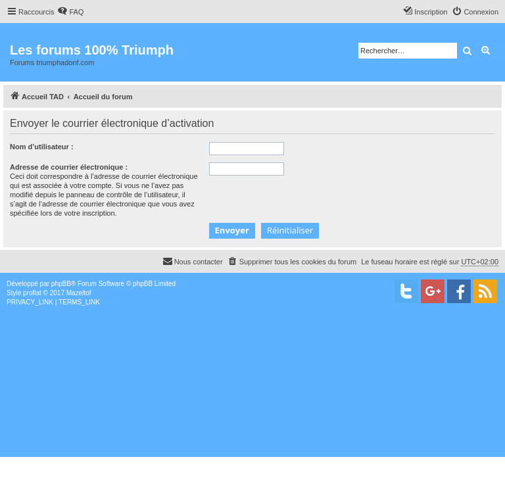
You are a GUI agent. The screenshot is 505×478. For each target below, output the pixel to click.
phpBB (61, 283)
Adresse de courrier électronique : (69, 167)
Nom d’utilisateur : (42, 147)
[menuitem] (70, 12)
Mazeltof (78, 293)
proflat (32, 293)
